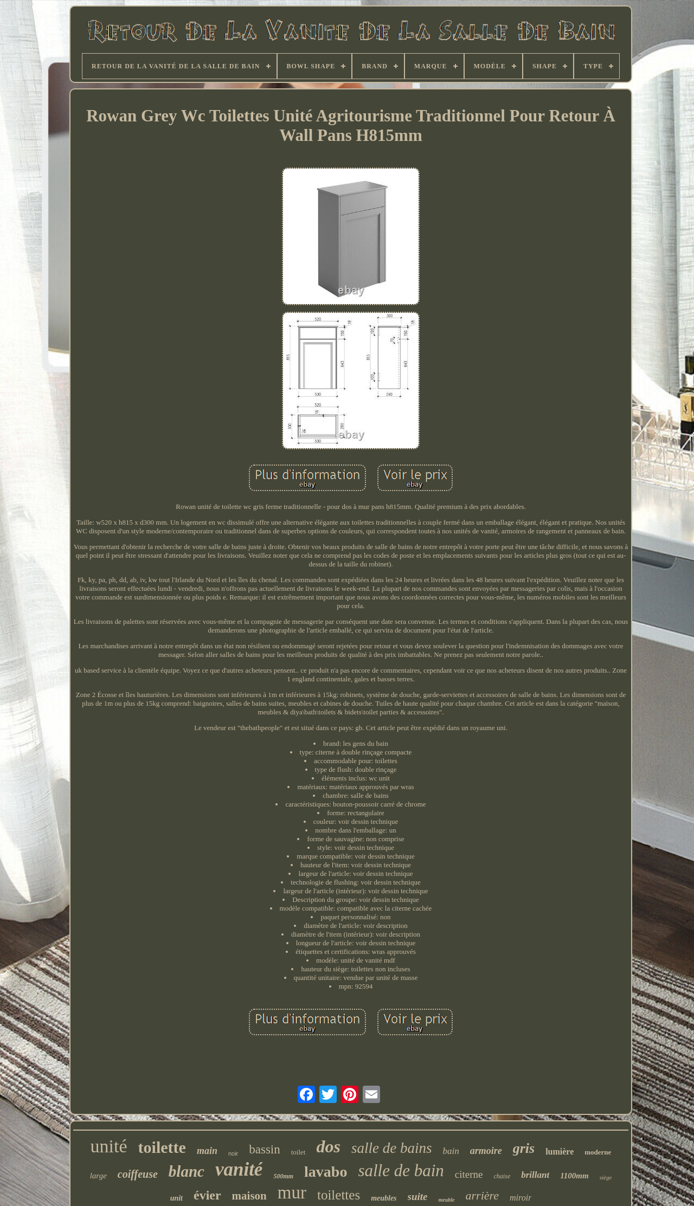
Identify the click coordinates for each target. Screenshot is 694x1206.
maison (249, 1195)
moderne (597, 1152)
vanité (238, 1169)
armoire (486, 1150)
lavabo (325, 1171)
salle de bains (391, 1148)
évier (207, 1195)
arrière (482, 1195)
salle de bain (401, 1170)
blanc (186, 1171)
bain (450, 1151)
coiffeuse (138, 1174)
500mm (283, 1176)
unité (109, 1146)
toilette (162, 1147)
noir (233, 1153)
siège (606, 1177)
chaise (502, 1176)
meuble (447, 1200)
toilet (298, 1152)
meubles (383, 1198)
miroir (520, 1197)
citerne (469, 1174)
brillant (535, 1175)
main (207, 1150)
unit (176, 1198)
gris (524, 1148)
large (98, 1175)
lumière (559, 1151)
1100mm (574, 1175)
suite (418, 1196)
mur (292, 1192)
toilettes (338, 1195)
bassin (264, 1149)
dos (328, 1146)
